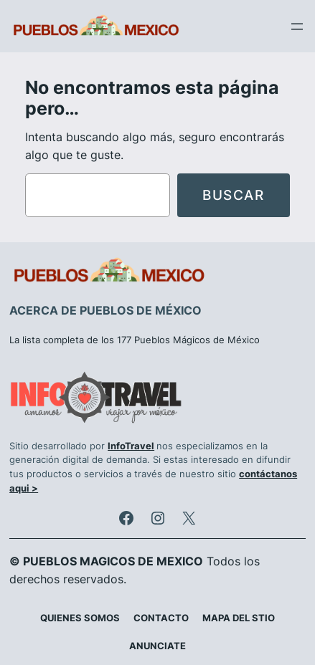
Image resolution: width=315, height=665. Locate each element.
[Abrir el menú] (297, 26)
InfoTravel (131, 446)
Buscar (233, 195)
